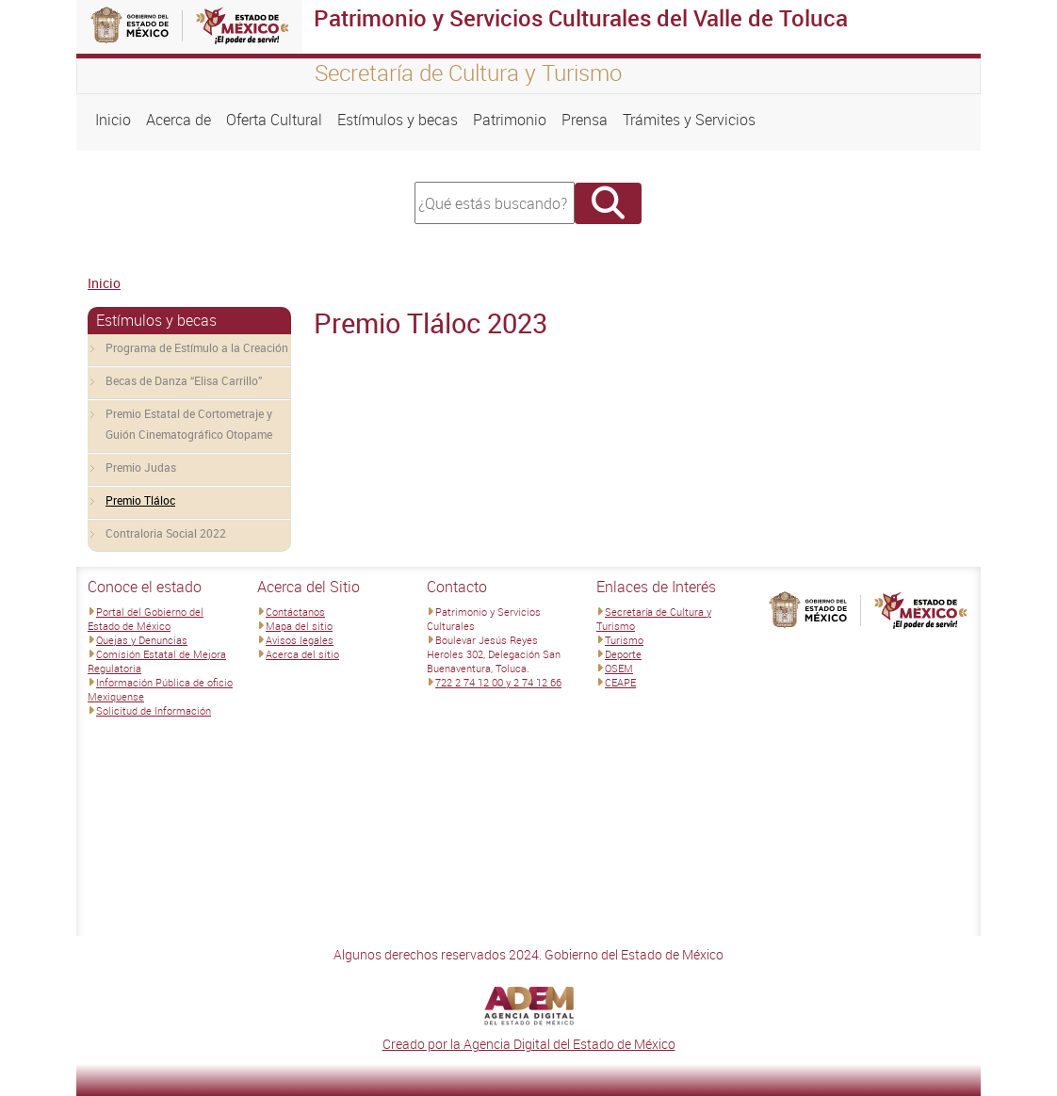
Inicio (113, 119)
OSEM (619, 668)
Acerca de (178, 119)
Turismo (624, 640)
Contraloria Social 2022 (166, 532)
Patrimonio (509, 119)
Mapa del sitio (299, 626)
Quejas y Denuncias (141, 640)
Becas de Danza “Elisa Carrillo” (184, 380)
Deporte (623, 654)
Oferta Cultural (274, 119)
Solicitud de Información (153, 710)
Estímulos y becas (397, 119)
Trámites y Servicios (689, 119)
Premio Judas (141, 467)
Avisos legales (299, 640)
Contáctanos (295, 611)
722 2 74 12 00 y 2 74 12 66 (498, 682)
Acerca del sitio (302, 654)
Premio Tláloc (140, 500)
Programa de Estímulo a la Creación (197, 347)
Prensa (584, 119)
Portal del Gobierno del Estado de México (145, 618)
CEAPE (620, 682)
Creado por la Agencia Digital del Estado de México (528, 1044)
